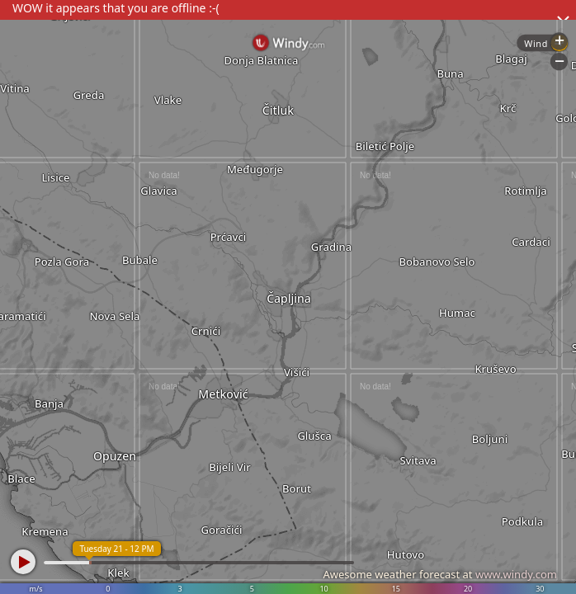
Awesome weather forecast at (440, 574)
